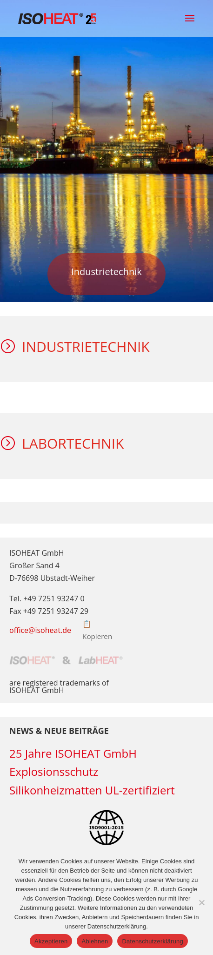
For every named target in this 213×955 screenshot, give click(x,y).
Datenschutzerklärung (152, 941)
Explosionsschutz (53, 771)
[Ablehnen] (201, 902)
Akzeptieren (50, 941)
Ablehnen (94, 941)
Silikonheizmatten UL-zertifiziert (92, 790)
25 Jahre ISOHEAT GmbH (73, 753)
